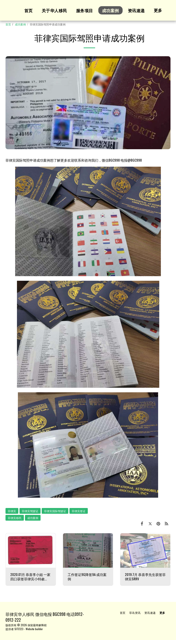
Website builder (34, 629)
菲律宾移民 (15, 518)
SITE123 (18, 629)
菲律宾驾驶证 (30, 511)
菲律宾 (12, 511)
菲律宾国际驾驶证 (55, 511)
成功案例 (20, 24)
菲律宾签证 (78, 511)
